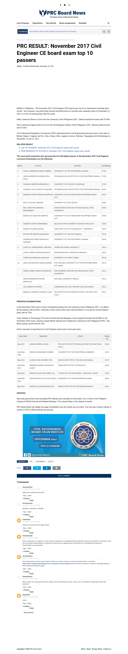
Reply (24, 495)
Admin (19, 66)
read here (95, 582)
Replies (27, 498)
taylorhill (26, 595)
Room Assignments (67, 23)
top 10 (24, 40)
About (88, 649)
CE (31, 461)
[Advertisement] (64, 88)
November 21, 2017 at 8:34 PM (31, 521)
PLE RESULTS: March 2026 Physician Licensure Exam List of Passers (53, 31)
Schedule (82, 23)
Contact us (107, 649)
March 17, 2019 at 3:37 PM (30, 537)
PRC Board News (35, 649)
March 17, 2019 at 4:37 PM (30, 558)
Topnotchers (37, 23)
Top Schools (51, 23)
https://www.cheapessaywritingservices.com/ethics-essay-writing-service (49, 563)
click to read (33, 543)
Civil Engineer (40, 461)
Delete (29, 495)
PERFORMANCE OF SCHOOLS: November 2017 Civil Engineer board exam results (55, 151)
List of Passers (23, 23)
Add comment (29, 612)
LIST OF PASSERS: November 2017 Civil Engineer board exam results (50, 148)
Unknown (26, 519)
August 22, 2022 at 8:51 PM (30, 596)
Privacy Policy (97, 649)
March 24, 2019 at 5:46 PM (30, 578)
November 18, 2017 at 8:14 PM (31, 489)
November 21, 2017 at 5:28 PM (31, 505)
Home (19, 40)
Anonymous (28, 536)
